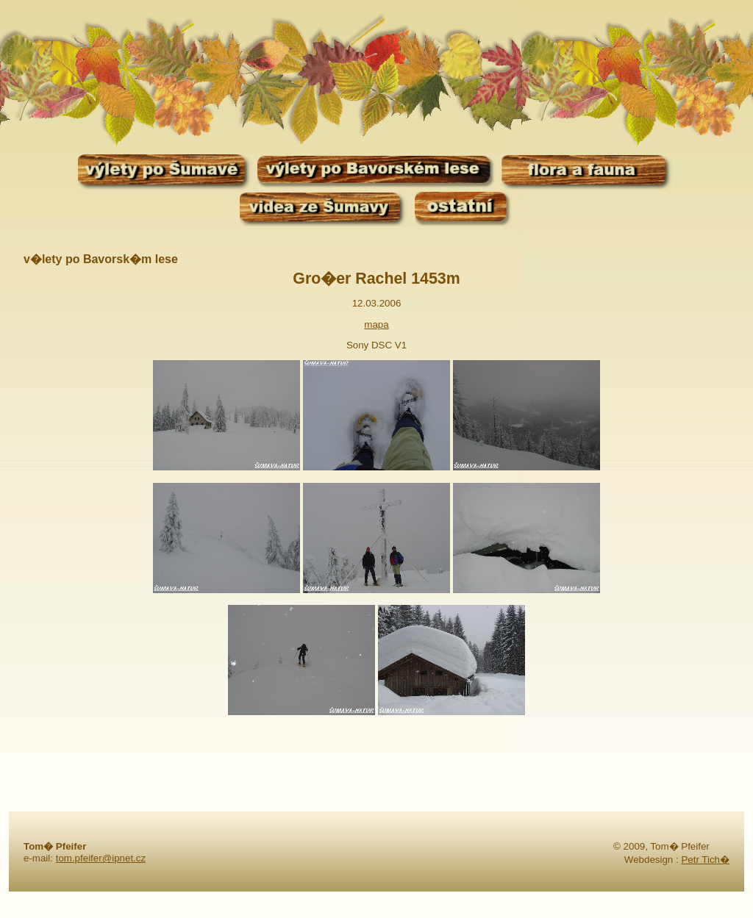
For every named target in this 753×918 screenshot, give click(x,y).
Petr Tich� (705, 859)
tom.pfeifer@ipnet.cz (101, 858)
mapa (376, 324)
